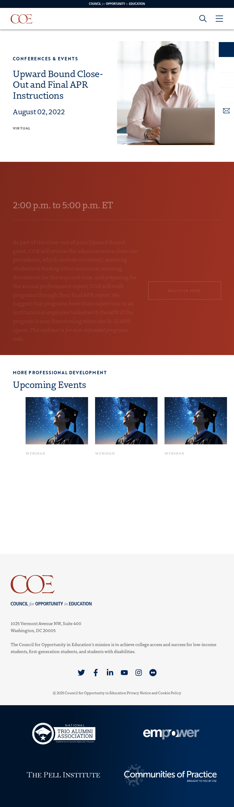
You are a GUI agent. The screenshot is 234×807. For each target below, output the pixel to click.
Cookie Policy (169, 692)
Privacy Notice (139, 692)
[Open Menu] (219, 18)
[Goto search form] (203, 18)
